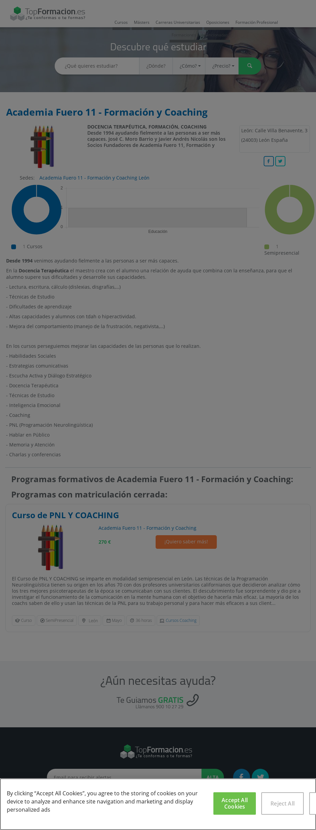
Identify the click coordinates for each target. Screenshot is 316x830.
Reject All (282, 803)
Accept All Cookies (235, 803)
